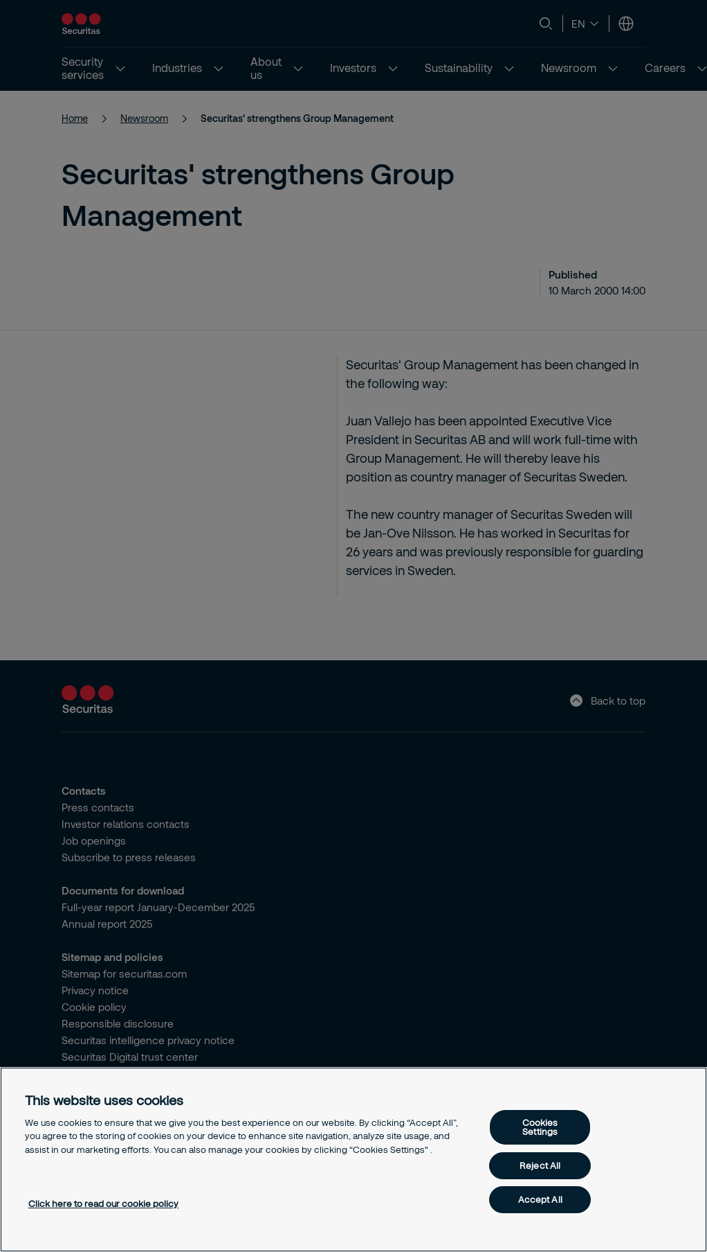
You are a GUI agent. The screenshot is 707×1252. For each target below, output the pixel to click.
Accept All (540, 1199)
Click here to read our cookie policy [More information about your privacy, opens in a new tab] (103, 1203)
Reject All (540, 1165)
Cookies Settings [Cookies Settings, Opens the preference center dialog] (540, 1127)
